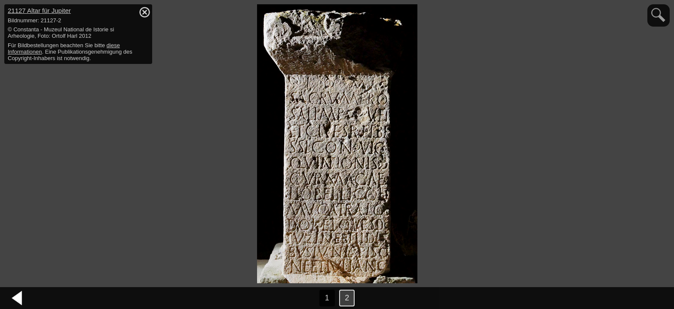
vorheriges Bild (17, 298)
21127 (39, 10)
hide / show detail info (144, 12)
